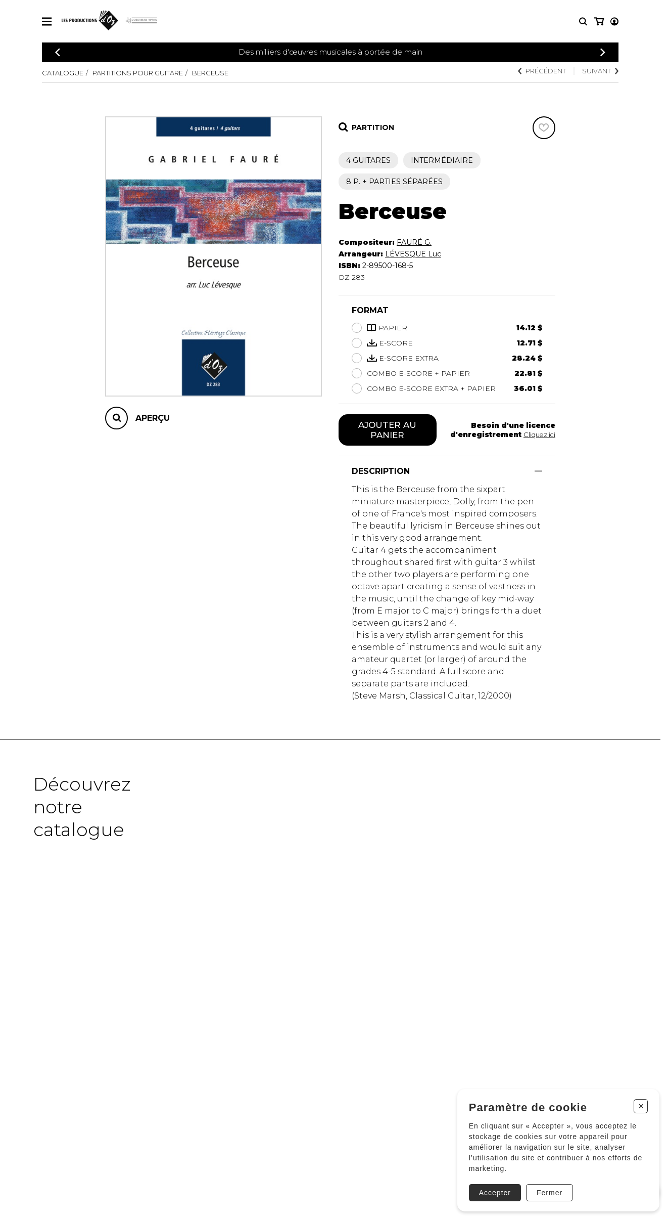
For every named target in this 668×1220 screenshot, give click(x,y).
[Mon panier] (613, 21)
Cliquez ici (538, 435)
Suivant (598, 71)
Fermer (546, 1188)
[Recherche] (583, 21)
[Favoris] (544, 127)
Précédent (534, 71)
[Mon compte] (598, 21)
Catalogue (64, 72)
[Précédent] (57, 52)
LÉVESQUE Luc (413, 253)
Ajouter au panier (387, 431)
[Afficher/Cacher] (538, 473)
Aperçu (152, 418)
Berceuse (230, 72)
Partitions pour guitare (149, 72)
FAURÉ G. (414, 242)
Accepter (492, 1188)
